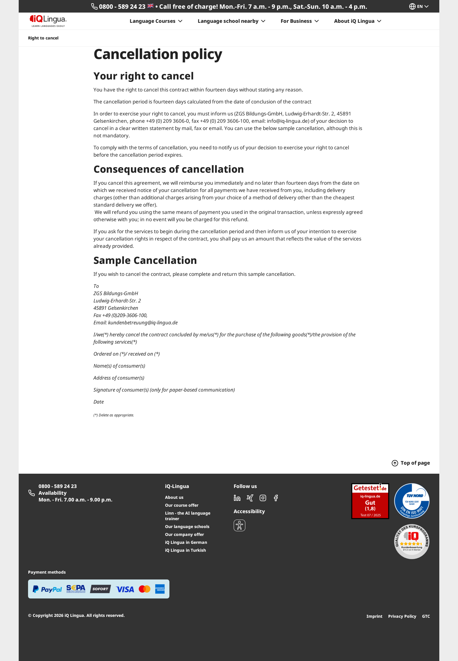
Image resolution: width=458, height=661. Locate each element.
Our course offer (181, 505)
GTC (426, 616)
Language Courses (157, 21)
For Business (300, 21)
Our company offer (184, 534)
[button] (421, 6)
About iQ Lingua (358, 21)
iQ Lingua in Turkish (185, 550)
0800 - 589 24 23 (58, 486)
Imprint (374, 616)
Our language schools (187, 526)
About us (174, 497)
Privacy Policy (402, 616)
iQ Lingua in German (186, 542)
